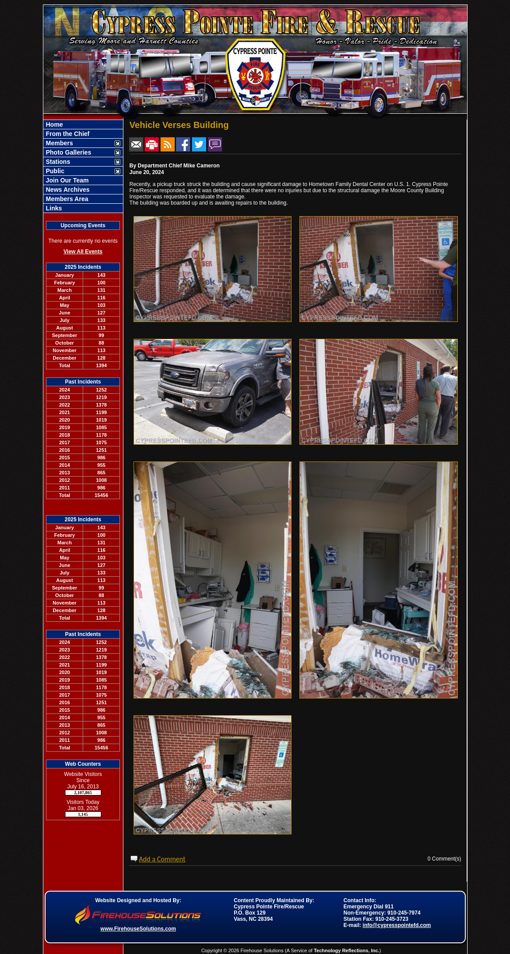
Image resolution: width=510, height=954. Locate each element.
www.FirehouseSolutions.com (138, 929)
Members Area (66, 198)
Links (53, 208)
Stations (57, 161)
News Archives (67, 189)
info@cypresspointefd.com (397, 925)
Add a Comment (162, 859)
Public (54, 171)
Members (58, 143)
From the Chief (67, 133)
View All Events (83, 251)
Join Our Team (66, 180)
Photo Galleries (68, 152)
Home (53, 124)
